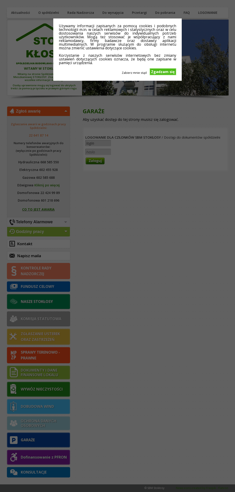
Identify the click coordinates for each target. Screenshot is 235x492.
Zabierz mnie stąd (134, 72)
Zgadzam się (163, 71)
